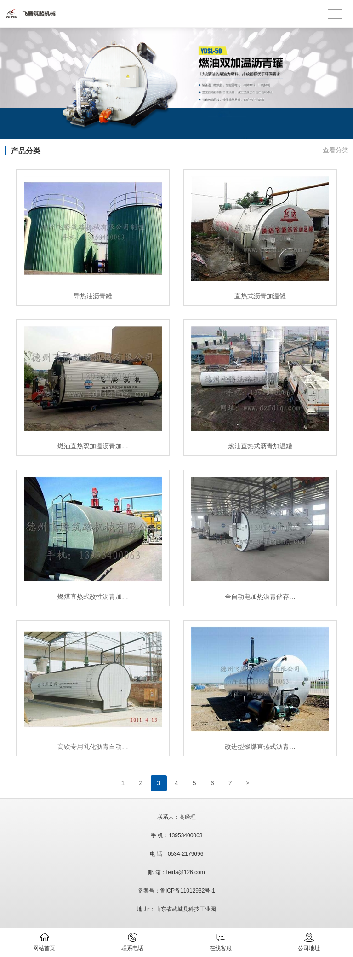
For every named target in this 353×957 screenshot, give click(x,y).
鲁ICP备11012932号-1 (187, 890)
